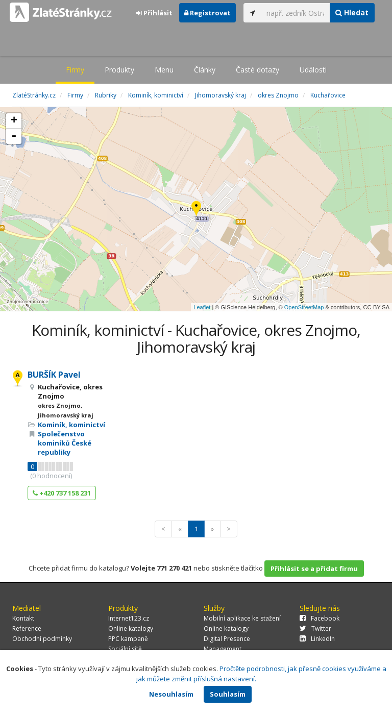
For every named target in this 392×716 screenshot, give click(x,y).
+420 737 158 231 (62, 493)
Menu (164, 70)
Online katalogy (130, 628)
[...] (295, 12)
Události (313, 70)
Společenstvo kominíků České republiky (64, 443)
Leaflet (201, 307)
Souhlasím (228, 694)
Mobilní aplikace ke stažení (242, 618)
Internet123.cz (128, 618)
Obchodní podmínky (42, 638)
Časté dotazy (257, 70)
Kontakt (23, 618)
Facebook (319, 618)
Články (204, 70)
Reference (26, 628)
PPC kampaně (128, 638)
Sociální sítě (125, 649)
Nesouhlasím (171, 694)
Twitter (315, 628)
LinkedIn (317, 638)
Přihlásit (154, 12)
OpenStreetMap (304, 307)
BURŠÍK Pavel (54, 374)
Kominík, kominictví (71, 424)
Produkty (119, 70)
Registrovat (207, 12)
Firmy (75, 70)
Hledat (352, 12)
